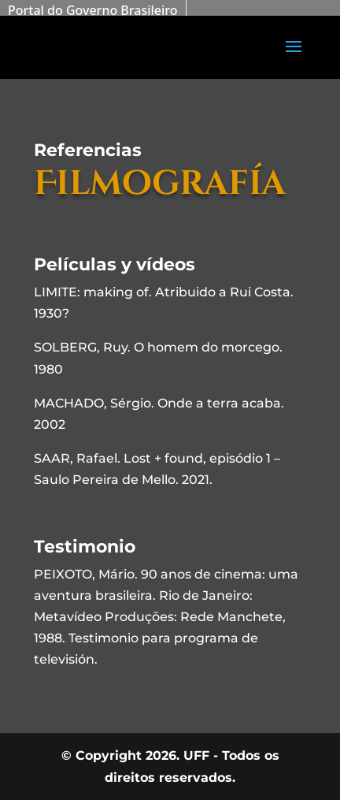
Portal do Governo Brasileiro (93, 10)
